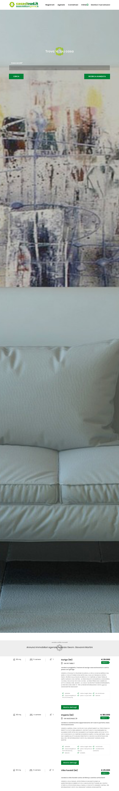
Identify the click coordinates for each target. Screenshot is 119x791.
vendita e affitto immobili (59, 642)
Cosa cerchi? (16, 63)
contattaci (73, 5)
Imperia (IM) (67, 715)
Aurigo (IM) (67, 660)
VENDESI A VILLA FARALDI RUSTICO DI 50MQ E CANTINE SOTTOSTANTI (83, 778)
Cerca (16, 76)
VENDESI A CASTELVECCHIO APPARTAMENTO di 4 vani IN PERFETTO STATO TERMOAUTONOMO (85, 724)
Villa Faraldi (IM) (69, 770)
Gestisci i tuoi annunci (100, 5)
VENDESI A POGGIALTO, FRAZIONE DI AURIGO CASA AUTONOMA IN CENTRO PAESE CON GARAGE (85, 668)
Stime (83, 5)
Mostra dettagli (70, 707)
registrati (49, 5)
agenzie (61, 5)
